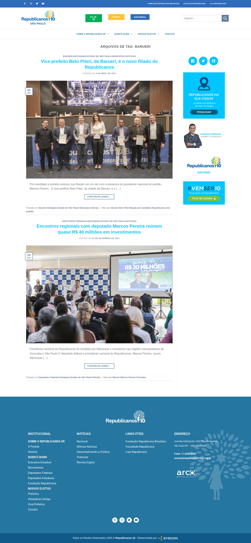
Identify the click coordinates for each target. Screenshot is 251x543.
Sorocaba (141, 377)
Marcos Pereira (128, 377)
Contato (170, 34)
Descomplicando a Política (93, 452)
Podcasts (82, 457)
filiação (133, 208)
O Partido (33, 446)
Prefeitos (33, 493)
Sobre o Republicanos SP (92, 34)
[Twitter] (204, 61)
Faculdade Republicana (195, 4)
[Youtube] (214, 61)
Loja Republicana (218, 4)
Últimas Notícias (87, 446)
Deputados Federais (74, 221)
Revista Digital (85, 462)
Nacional (82, 441)
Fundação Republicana (42, 483)
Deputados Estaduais (41, 478)
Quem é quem (123, 34)
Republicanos (158, 208)
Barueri (68, 56)
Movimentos (35, 467)
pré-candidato (144, 208)
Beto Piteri (124, 208)
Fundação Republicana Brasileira (163, 4)
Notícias (131, 56)
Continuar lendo (99, 196)
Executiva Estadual (39, 462)
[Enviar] (225, 18)
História (32, 452)
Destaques (79, 56)
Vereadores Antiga (39, 499)
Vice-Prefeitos (36, 504)
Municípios (118, 56)
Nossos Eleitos (148, 34)
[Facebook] (193, 61)
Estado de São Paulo (99, 56)
